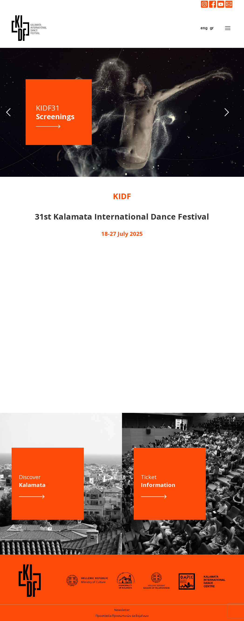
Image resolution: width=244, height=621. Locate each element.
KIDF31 (55, 112)
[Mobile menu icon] (227, 28)
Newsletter (122, 610)
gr (212, 28)
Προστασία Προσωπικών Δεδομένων (122, 616)
